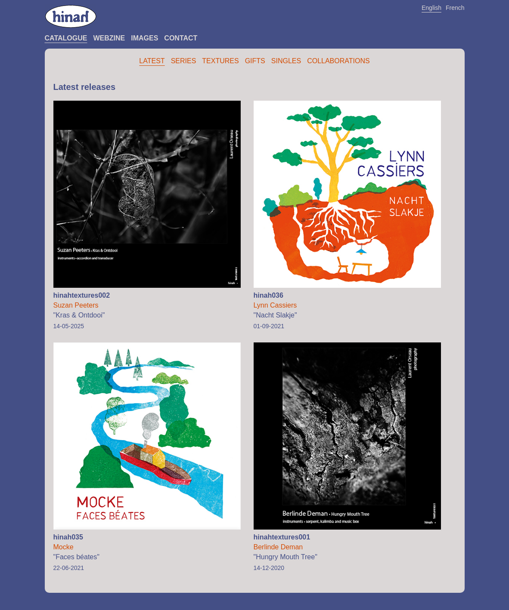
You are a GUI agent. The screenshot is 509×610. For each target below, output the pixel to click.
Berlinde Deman (278, 547)
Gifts (255, 61)
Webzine (109, 38)
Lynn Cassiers (275, 305)
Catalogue (66, 38)
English (431, 7)
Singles (286, 61)
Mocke (63, 547)
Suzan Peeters (76, 305)
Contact (180, 38)
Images (144, 38)
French (455, 7)
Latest (151, 61)
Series (183, 61)
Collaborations (338, 61)
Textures (220, 61)
